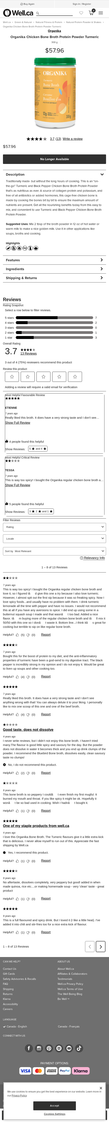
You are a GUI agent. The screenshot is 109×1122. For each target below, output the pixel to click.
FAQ (5, 984)
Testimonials (65, 979)
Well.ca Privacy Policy (70, 984)
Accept (54, 1106)
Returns (8, 994)
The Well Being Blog (70, 994)
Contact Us (9, 969)
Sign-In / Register (82, 4)
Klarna (6, 999)
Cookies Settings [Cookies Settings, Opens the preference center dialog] (54, 1114)
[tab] (54, 174)
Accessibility (10, 1004)
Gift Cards (9, 974)
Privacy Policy (19, 1095)
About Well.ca (66, 969)
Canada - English (17, 1026)
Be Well (63, 999)
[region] (54, 1101)
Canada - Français (69, 1026)
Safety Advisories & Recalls (19, 979)
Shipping (8, 989)
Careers (8, 1009)
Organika (54, 31)
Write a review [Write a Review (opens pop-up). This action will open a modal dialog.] (73, 139)
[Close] (101, 1088)
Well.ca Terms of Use (70, 989)
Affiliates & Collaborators (72, 974)
